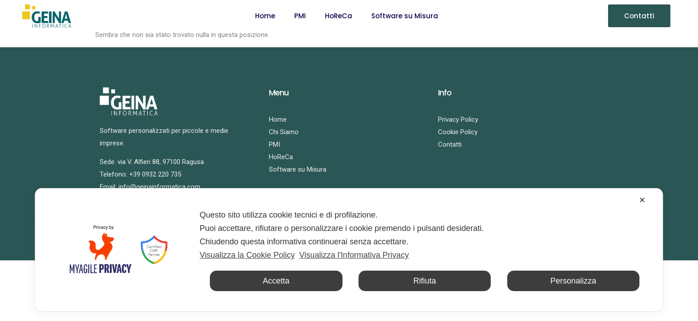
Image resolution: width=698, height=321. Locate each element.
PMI (300, 16)
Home (265, 16)
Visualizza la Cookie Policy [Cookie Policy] (247, 255)
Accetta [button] (276, 280)
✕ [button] (642, 200)
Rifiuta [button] (424, 280)
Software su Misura (404, 16)
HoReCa (338, 16)
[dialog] (349, 249)
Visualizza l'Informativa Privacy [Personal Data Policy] (354, 255)
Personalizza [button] (573, 280)
